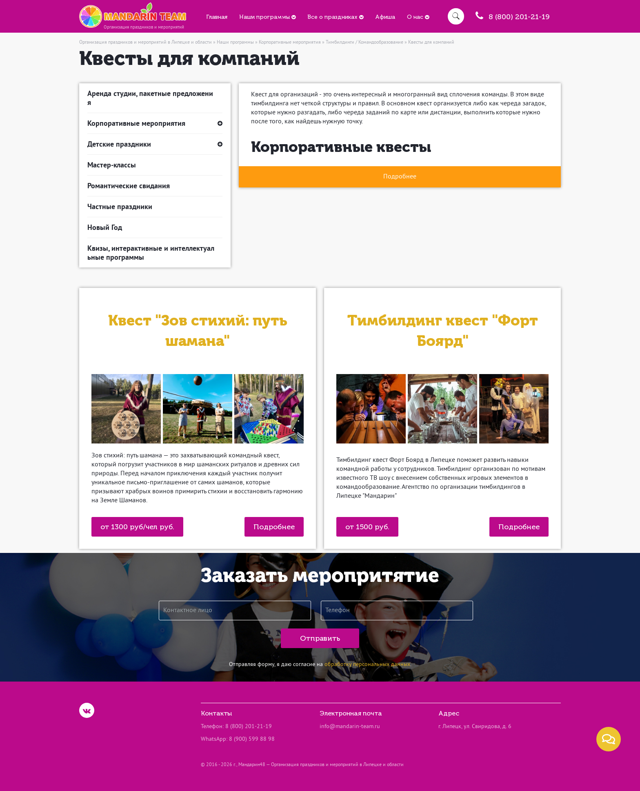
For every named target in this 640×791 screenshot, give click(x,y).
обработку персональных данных (367, 664)
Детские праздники (154, 144)
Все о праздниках (335, 16)
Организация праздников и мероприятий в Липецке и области (145, 43)
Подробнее (274, 526)
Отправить (320, 638)
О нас (418, 16)
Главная (216, 16)
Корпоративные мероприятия (290, 43)
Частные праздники (119, 206)
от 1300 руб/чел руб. (137, 526)
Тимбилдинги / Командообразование (364, 43)
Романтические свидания (128, 185)
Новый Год (104, 227)
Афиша (385, 16)
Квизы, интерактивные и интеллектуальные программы (150, 252)
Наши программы (267, 16)
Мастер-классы (111, 164)
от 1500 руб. (367, 526)
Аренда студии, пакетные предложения (150, 98)
